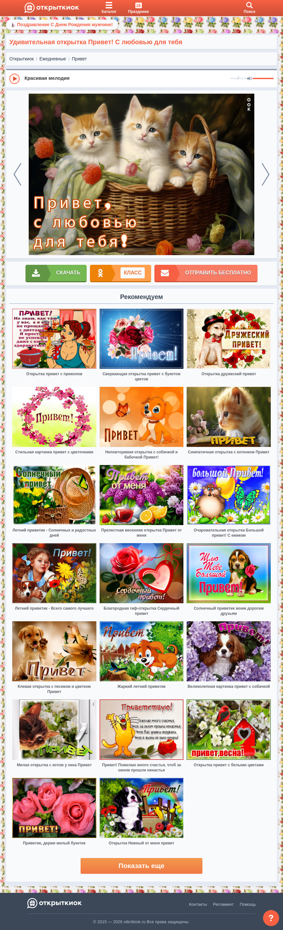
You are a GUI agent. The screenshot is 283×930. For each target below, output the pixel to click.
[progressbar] (263, 79)
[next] (265, 174)
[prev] (17, 174)
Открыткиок (21, 58)
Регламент (223, 904)
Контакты (198, 904)
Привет (79, 58)
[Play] (14, 79)
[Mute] (249, 79)
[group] (141, 78)
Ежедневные (52, 58)
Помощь (248, 904)
